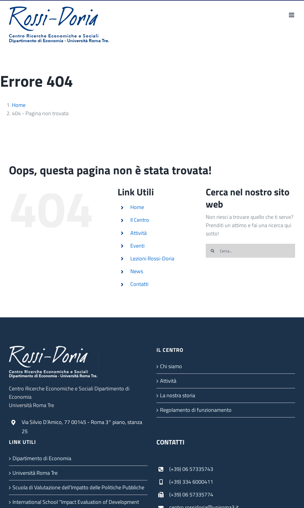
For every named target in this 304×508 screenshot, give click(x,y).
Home (137, 207)
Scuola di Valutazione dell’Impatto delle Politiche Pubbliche (78, 487)
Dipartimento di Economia (41, 458)
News (136, 271)
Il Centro (139, 220)
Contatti (139, 284)
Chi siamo (171, 366)
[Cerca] (213, 251)
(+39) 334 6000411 (191, 482)
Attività (138, 233)
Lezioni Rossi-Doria (152, 258)
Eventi (137, 246)
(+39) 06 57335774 (191, 494)
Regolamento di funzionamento (196, 410)
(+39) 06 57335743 (191, 469)
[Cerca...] (250, 251)
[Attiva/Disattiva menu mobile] (292, 15)
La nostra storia (177, 395)
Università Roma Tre (35, 473)
